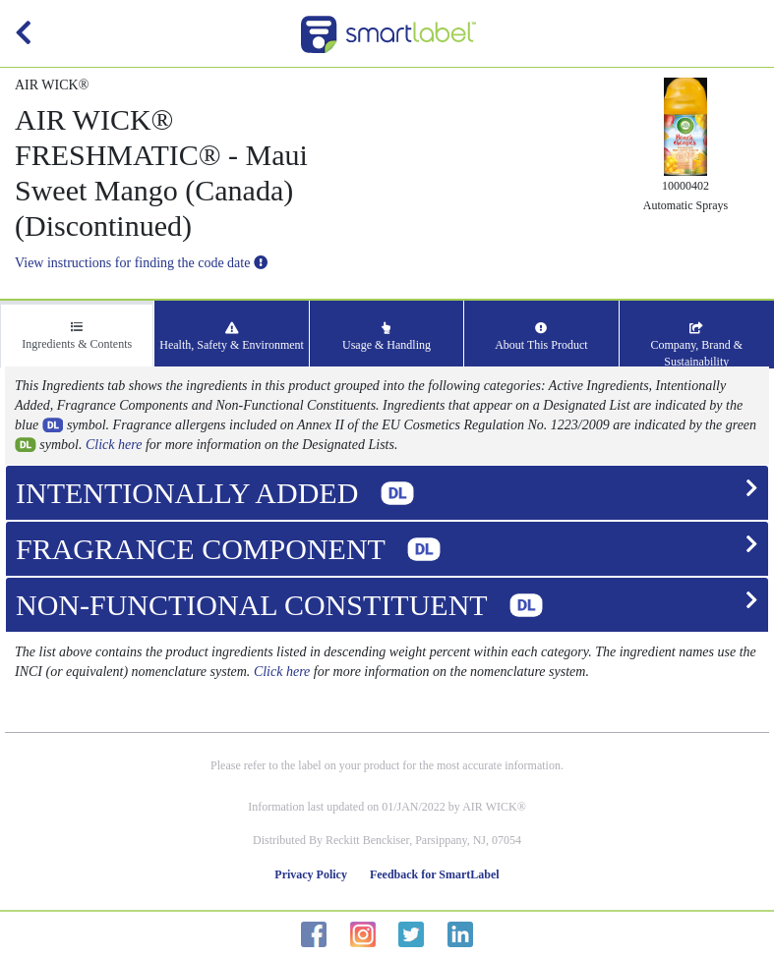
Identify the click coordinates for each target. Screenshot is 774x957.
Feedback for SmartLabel (435, 874)
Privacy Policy (310, 874)
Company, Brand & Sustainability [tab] (696, 345)
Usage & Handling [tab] (386, 337)
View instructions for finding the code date (141, 262)
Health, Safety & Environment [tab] (231, 337)
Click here (114, 444)
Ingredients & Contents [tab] (77, 336)
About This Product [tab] (541, 337)
